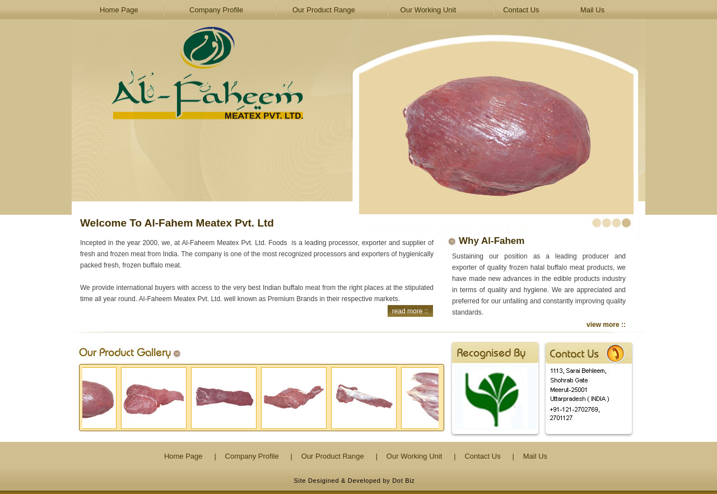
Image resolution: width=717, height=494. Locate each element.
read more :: (410, 311)
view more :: (606, 325)
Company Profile (216, 10)
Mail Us (592, 10)
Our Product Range (323, 10)
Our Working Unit (428, 10)
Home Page (119, 10)
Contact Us (521, 10)
